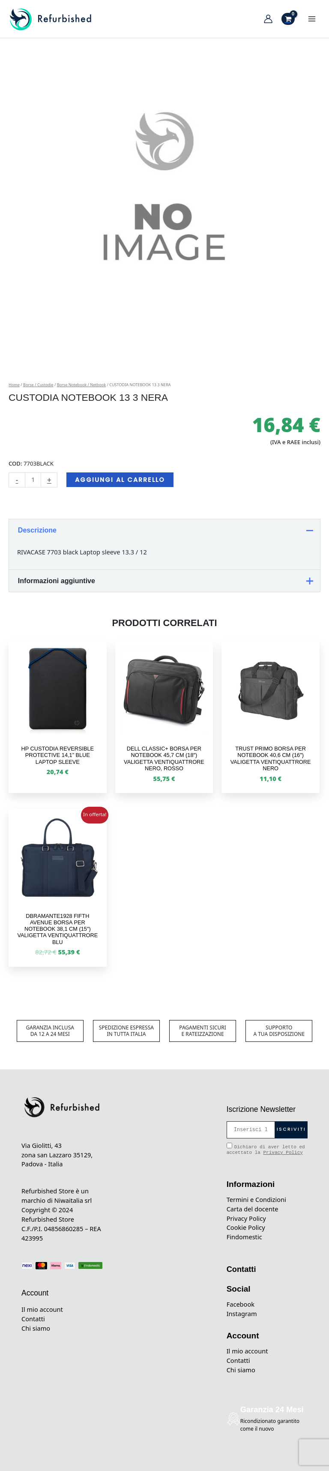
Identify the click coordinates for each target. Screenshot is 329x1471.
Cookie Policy (246, 1227)
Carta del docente (252, 1209)
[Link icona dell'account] (268, 19)
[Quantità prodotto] (33, 479)
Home (14, 384)
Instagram (242, 1313)
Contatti (33, 1318)
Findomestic (244, 1236)
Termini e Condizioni (256, 1199)
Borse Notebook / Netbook (81, 384)
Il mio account (42, 1309)
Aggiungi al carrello (120, 479)
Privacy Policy (282, 1152)
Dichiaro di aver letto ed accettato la (266, 1149)
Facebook (240, 1304)
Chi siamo (35, 1328)
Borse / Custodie (38, 384)
